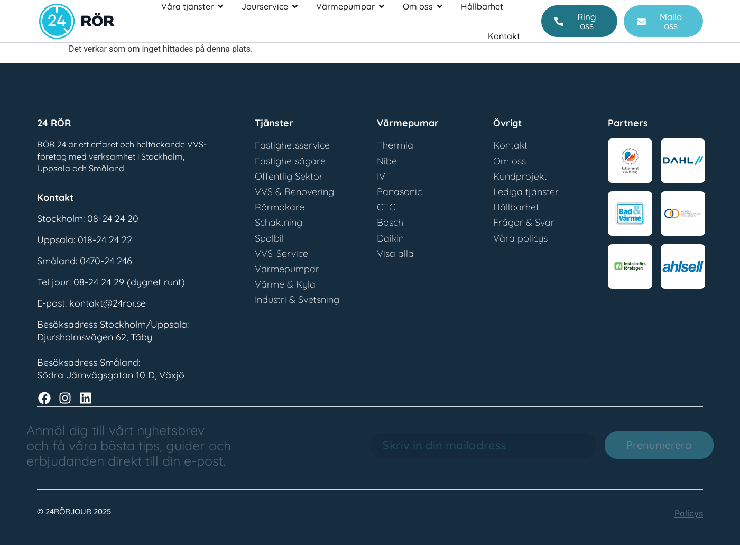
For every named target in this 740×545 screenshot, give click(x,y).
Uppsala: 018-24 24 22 (84, 240)
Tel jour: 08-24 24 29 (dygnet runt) (111, 282)
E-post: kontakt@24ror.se (91, 303)
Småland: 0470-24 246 (84, 261)
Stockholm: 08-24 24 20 (87, 219)
